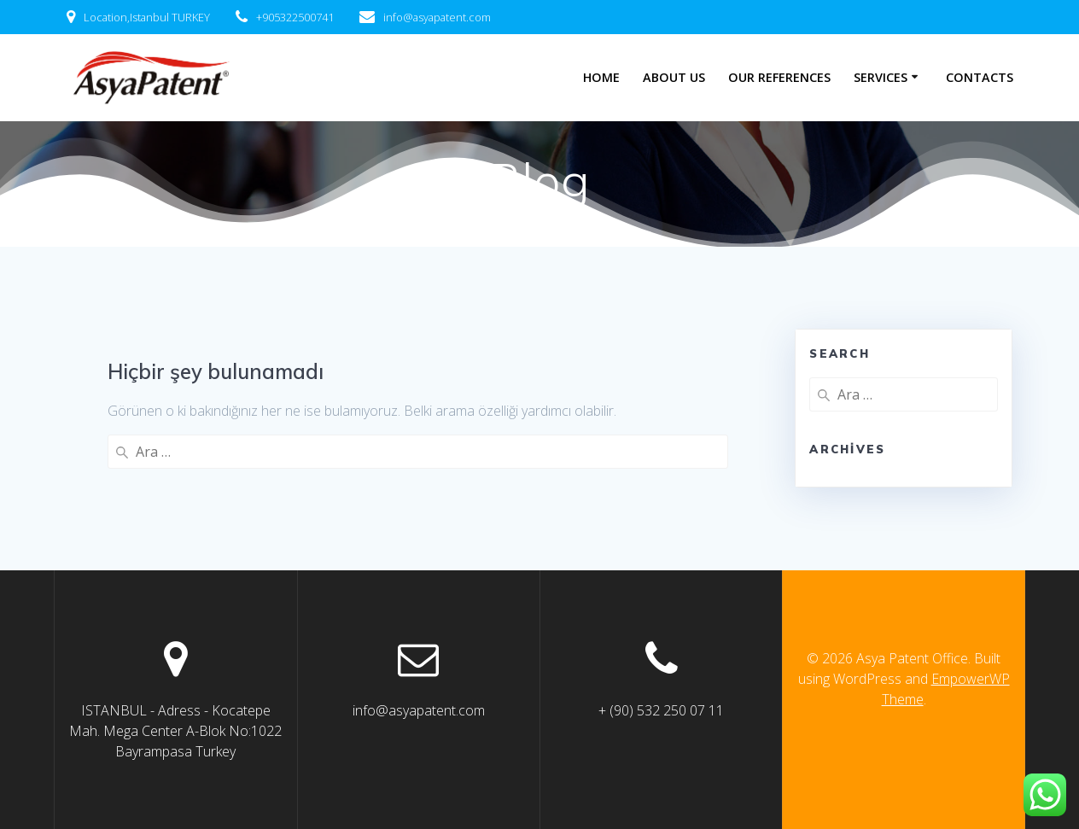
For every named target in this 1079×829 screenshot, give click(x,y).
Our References (779, 77)
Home (601, 77)
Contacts (979, 77)
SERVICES (880, 77)
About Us (674, 77)
